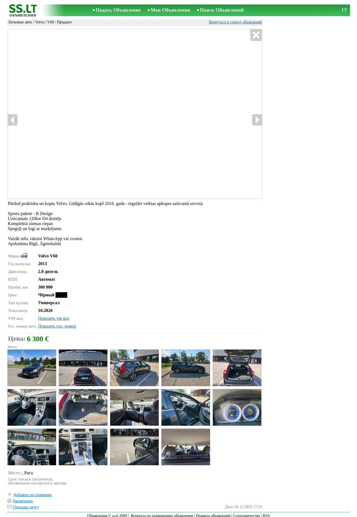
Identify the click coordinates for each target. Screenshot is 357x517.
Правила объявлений (213, 513)
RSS (266, 513)
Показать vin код (53, 315)
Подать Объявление (118, 10)
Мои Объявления (170, 10)
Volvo (39, 22)
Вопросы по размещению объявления (162, 513)
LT (344, 9)
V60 (50, 22)
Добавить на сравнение (32, 492)
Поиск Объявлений (222, 10)
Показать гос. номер (57, 323)
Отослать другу (26, 505)
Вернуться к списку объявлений (235, 22)
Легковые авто (20, 22)
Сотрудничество (246, 513)
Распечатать (23, 498)
